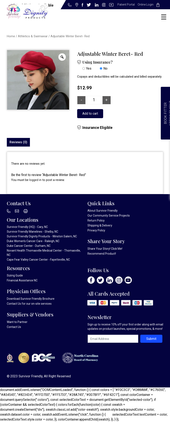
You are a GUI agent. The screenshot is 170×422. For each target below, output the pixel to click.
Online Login (145, 4)
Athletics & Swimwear (33, 36)
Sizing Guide (15, 275)
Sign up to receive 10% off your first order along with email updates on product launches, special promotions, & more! (125, 326)
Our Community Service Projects (108, 215)
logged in (35, 180)
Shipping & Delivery (99, 225)
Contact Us (14, 303)
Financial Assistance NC (22, 280)
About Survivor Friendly (102, 210)
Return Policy (96, 220)
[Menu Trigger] (163, 17)
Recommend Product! (101, 253)
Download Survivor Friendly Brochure (30, 298)
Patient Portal (126, 4)
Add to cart (90, 113)
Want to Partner (17, 322)
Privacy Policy (96, 230)
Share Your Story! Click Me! (104, 248)
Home (11, 36)
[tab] (18, 142)
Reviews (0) (18, 142)
